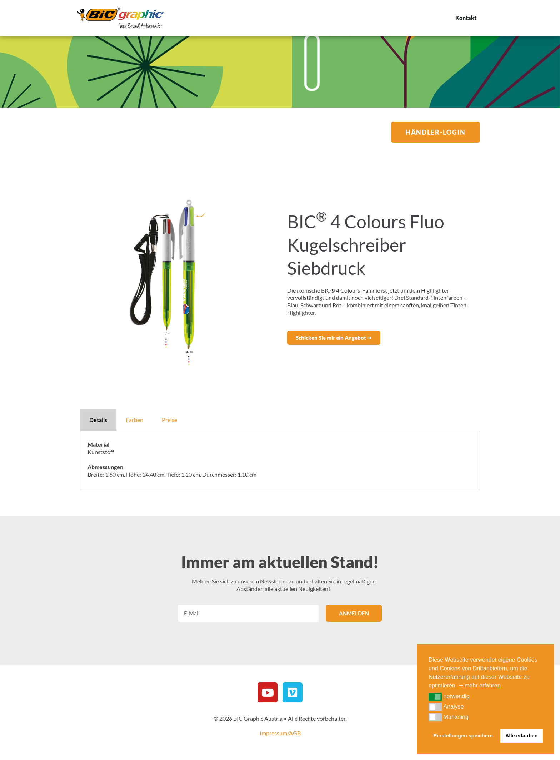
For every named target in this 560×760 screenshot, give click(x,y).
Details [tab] (98, 419)
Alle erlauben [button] (521, 736)
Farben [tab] (134, 419)
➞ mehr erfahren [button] (480, 685)
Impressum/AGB (280, 733)
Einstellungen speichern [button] (463, 736)
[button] (333, 338)
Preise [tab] (169, 419)
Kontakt (465, 17)
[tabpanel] (280, 461)
